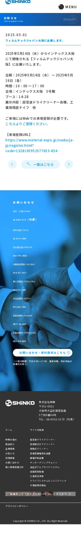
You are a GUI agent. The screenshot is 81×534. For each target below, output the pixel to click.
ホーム (8, 429)
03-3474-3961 (33, 236)
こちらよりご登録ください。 (27, 123)
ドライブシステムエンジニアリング (48, 480)
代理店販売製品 (38, 485)
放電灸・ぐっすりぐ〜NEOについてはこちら (38, 498)
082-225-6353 (33, 339)
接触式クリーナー (39, 448)
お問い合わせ (12, 462)
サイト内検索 (37, 429)
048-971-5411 (33, 271)
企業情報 (9, 448)
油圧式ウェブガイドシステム (45, 467)
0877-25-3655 (33, 322)
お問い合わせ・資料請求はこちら (42, 352)
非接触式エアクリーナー (42, 444)
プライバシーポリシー (16, 515)
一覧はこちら (40, 164)
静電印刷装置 (37, 458)
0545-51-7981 (33, 288)
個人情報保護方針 (14, 467)
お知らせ (9, 453)
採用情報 (9, 458)
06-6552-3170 (33, 218)
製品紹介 (9, 444)
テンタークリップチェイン (43, 462)
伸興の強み (11, 439)
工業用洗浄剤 (37, 476)
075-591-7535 (33, 305)
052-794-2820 (34, 253)
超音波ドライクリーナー (42, 439)
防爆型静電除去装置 (40, 453)
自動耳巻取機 (37, 471)
